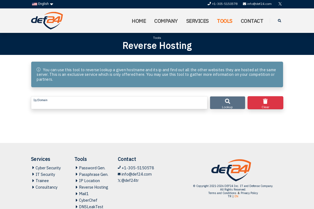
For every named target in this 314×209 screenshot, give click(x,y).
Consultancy (44, 187)
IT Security (43, 174)
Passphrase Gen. (91, 174)
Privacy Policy (249, 193)
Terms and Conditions (222, 193)
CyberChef (85, 200)
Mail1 (81, 193)
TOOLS (224, 20)
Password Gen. (89, 167)
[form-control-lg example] (119, 102)
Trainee (40, 180)
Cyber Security (46, 167)
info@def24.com (257, 4)
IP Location (87, 180)
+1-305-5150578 (222, 4)
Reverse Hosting (91, 187)
